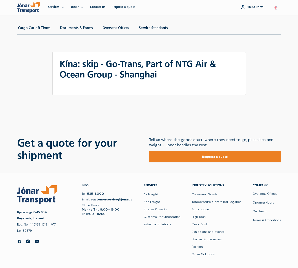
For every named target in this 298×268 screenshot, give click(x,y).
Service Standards (153, 28)
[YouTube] (37, 241)
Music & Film (200, 224)
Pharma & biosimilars (207, 239)
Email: (107, 199)
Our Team (260, 211)
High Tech (198, 217)
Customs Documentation (162, 217)
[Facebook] (19, 241)
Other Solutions (203, 254)
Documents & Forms (76, 28)
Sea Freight (152, 202)
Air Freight (151, 194)
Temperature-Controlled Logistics (216, 202)
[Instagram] (28, 241)
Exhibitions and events (208, 232)
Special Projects (155, 209)
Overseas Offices (115, 28)
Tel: (93, 194)
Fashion (197, 247)
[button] (276, 7)
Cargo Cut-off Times (34, 28)
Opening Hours (263, 202)
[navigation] (29, 7)
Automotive (200, 209)
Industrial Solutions (157, 224)
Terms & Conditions (267, 220)
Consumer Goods (205, 194)
